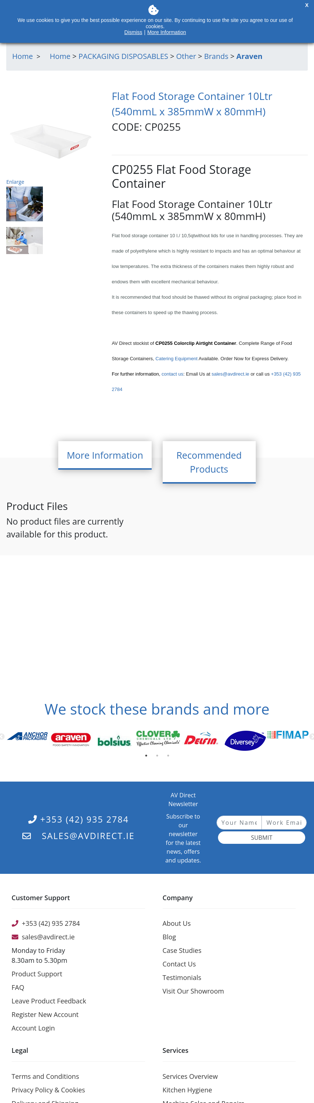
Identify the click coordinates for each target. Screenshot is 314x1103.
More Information (166, 32)
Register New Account (45, 1014)
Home (60, 56)
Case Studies (182, 950)
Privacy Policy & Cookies (48, 1089)
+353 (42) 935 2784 (78, 819)
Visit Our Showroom (193, 991)
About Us (177, 923)
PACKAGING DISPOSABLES (123, 56)
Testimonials (182, 977)
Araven (249, 56)
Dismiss (133, 32)
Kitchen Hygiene (187, 1089)
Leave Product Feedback (49, 1000)
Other (186, 56)
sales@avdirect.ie (229, 374)
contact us (172, 374)
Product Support (37, 973)
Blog (169, 936)
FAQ (18, 987)
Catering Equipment (176, 358)
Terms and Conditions (45, 1076)
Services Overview (190, 1076)
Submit (261, 838)
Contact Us (179, 963)
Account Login (33, 1028)
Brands (216, 56)
